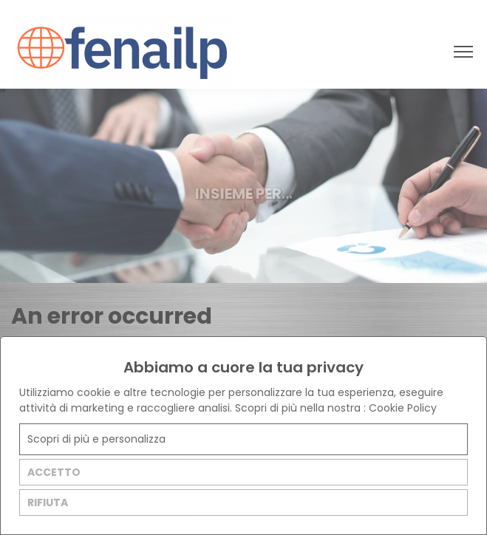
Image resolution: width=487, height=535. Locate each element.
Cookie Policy (403, 408)
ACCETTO (54, 472)
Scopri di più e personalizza (96, 439)
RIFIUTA (47, 502)
